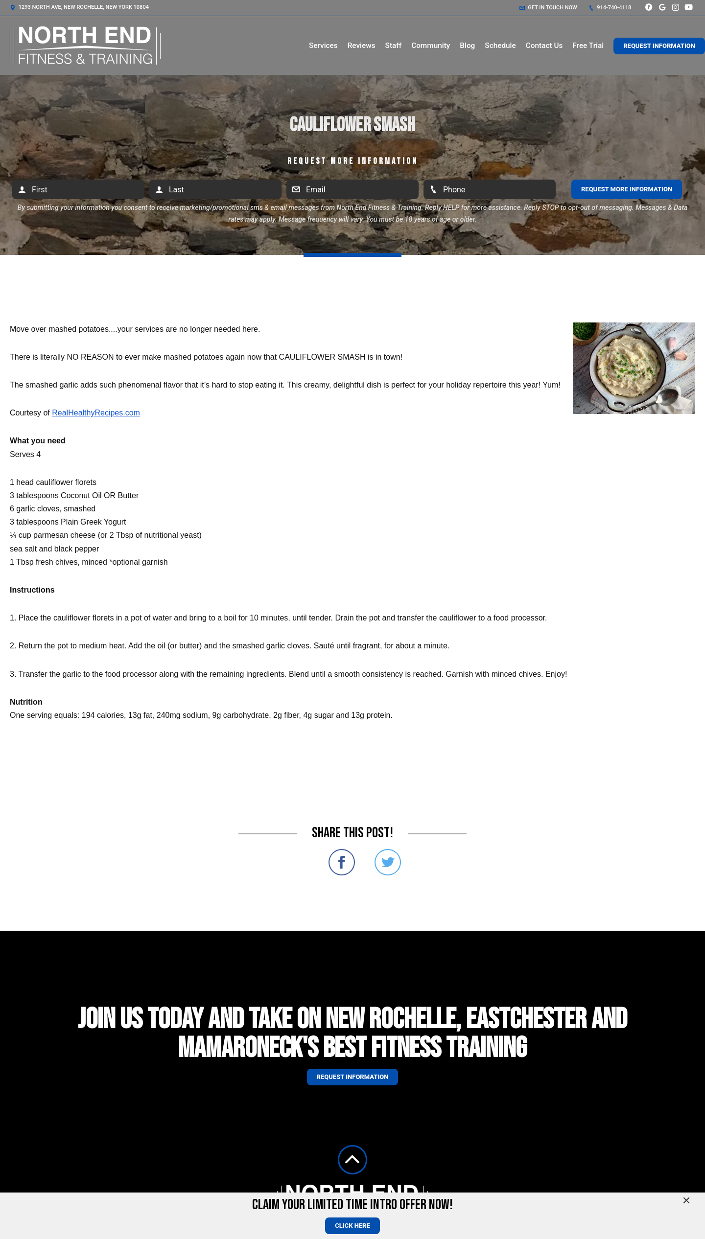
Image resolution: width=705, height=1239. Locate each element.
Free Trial (588, 45)
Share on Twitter (388, 862)
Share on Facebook (341, 862)
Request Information (659, 45)
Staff (393, 45)
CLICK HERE (352, 1225)
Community (430, 45)
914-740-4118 (610, 7)
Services (323, 45)
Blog (467, 45)
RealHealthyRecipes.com (96, 413)
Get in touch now (548, 7)
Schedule (500, 45)
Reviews (362, 45)
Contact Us (544, 45)
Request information (353, 1076)
